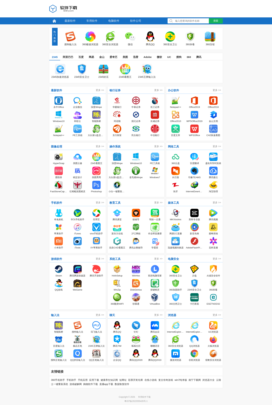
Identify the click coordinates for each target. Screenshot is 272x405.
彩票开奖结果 (135, 380)
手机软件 (56, 202)
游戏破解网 (76, 384)
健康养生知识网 (109, 380)
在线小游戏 (150, 380)
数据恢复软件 (122, 384)
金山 (101, 56)
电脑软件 (113, 20)
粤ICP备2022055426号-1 (135, 401)
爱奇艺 (113, 56)
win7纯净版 (181, 380)
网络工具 (173, 146)
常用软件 (91, 20)
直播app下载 (106, 384)
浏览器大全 (208, 380)
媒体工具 (173, 202)
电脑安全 (173, 258)
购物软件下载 (90, 384)
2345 (55, 56)
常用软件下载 (144, 397)
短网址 (123, 380)
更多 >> (100, 90)
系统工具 (115, 258)
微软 (159, 56)
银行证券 (115, 90)
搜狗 (178, 56)
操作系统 (115, 146)
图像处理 (56, 146)
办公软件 (173, 90)
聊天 (112, 315)
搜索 (215, 20)
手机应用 (83, 380)
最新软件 (70, 20)
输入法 (55, 315)
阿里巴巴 (68, 56)
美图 (125, 56)
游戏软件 (56, 258)
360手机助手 (58, 380)
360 (189, 56)
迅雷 (135, 56)
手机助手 (71, 380)
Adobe (147, 56)
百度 (81, 56)
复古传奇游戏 (165, 380)
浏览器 (172, 315)
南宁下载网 (195, 380)
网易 (91, 56)
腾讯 (198, 56)
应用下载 (94, 380)
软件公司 (135, 20)
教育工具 (115, 202)
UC (169, 56)
